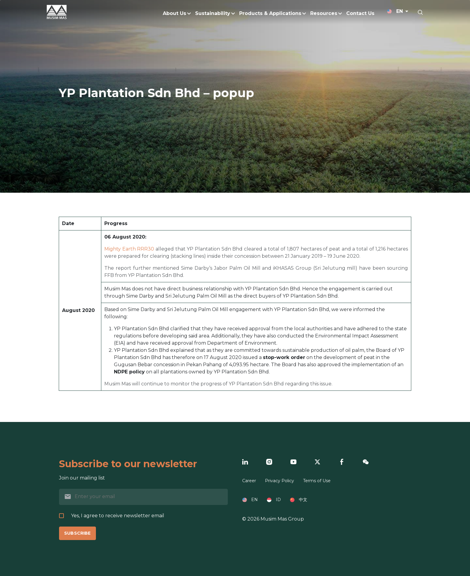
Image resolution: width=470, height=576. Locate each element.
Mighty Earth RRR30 (129, 249)
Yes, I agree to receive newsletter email (111, 515)
